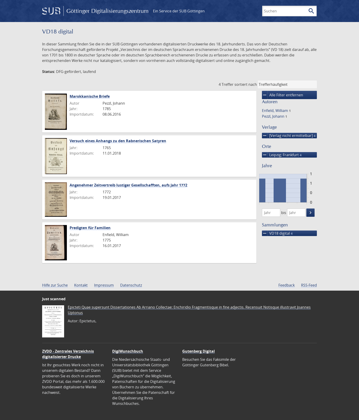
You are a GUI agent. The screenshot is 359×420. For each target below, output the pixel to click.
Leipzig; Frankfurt (282, 155)
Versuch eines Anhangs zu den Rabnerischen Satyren (118, 140)
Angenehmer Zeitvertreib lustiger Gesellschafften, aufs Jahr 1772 (128, 185)
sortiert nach (245, 84)
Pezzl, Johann (274, 116)
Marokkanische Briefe (90, 96)
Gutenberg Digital (198, 351)
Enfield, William (276, 110)
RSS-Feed (309, 285)
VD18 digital (277, 233)
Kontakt (81, 285)
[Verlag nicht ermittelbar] (288, 135)
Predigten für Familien (90, 227)
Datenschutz (131, 285)
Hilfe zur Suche (55, 285)
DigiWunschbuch (127, 351)
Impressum (104, 285)
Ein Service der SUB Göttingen (179, 11)
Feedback (286, 285)
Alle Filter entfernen (282, 95)
